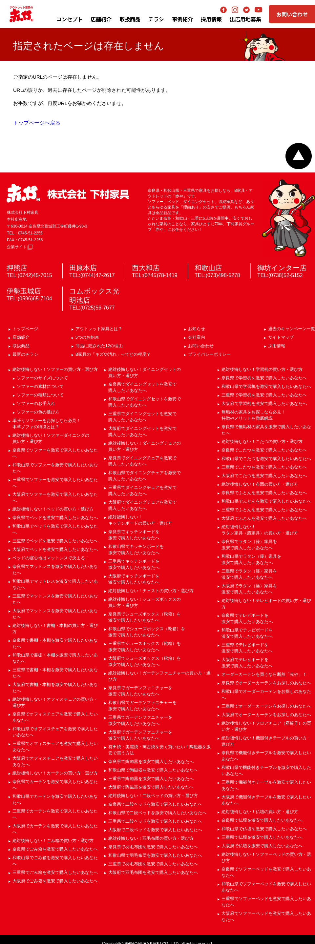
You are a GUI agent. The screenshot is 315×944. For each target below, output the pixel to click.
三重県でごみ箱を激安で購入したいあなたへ (55, 872)
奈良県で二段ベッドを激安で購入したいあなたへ (155, 804)
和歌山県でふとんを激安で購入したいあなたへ (266, 501)
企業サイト (19, 247)
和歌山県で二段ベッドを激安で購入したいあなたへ (157, 812)
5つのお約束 (87, 337)
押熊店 (17, 267)
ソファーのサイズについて (42, 377)
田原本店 (83, 267)
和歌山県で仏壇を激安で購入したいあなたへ (264, 828)
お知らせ (196, 328)
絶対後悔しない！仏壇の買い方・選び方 (259, 811)
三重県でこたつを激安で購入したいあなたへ (264, 467)
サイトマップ (281, 337)
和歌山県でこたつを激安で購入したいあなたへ (266, 458)
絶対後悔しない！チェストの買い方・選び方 (151, 590)
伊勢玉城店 (24, 291)
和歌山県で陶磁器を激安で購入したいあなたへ (153, 770)
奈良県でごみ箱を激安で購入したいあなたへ (55, 849)
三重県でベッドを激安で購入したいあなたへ (55, 540)
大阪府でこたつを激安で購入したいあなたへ (264, 475)
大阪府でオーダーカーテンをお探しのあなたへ (266, 714)
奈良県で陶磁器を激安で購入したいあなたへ (151, 761)
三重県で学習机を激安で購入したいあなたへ (264, 394)
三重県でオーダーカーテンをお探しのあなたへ (266, 706)
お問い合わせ (292, 14)
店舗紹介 (101, 19)
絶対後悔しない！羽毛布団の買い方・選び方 (151, 838)
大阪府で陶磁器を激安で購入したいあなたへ (151, 787)
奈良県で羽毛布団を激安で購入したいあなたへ (153, 846)
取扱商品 (21, 345)
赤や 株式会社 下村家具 (68, 193)
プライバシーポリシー (209, 354)
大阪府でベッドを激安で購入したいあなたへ (55, 549)
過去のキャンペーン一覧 (291, 328)
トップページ (25, 328)
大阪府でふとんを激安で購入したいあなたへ (264, 518)
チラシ (156, 19)
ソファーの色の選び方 (38, 412)
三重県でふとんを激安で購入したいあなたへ (264, 509)
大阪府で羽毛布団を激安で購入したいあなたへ (153, 872)
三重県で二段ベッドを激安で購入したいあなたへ (155, 821)
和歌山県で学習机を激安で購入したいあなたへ (266, 386)
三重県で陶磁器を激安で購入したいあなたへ (151, 778)
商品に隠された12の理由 (99, 345)
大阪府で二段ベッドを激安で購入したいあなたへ (155, 829)
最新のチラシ (25, 354)
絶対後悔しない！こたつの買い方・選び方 (262, 441)
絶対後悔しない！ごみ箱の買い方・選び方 (53, 840)
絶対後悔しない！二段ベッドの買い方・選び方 (153, 795)
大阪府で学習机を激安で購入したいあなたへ (264, 403)
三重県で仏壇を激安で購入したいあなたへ (262, 837)
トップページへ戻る (36, 123)
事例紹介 (182, 19)
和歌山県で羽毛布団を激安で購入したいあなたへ (155, 855)
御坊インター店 (281, 267)
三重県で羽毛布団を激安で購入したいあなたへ (153, 863)
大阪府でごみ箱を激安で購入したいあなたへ (55, 880)
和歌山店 (208, 267)
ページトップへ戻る (298, 156)
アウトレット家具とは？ (98, 328)
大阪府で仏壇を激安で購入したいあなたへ (262, 845)
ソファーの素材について (40, 386)
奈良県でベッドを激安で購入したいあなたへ (55, 517)
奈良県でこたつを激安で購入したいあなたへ (264, 450)
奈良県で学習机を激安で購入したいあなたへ (264, 377)
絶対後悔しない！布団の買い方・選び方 (259, 484)
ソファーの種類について (40, 394)
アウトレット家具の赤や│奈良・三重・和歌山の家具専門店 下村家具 (21, 14)
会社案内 (196, 337)
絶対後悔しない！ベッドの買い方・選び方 (53, 509)
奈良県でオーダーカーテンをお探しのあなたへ (266, 682)
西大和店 (145, 267)
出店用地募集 (245, 19)
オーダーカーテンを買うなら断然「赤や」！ (264, 674)
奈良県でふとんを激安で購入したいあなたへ (264, 492)
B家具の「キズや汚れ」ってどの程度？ (113, 354)
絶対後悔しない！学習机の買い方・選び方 (262, 369)
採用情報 (276, 345)
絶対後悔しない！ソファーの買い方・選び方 (55, 369)
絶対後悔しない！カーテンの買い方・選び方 (55, 773)
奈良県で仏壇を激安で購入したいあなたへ (262, 820)
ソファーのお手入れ (36, 403)
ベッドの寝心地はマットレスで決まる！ (50, 557)
